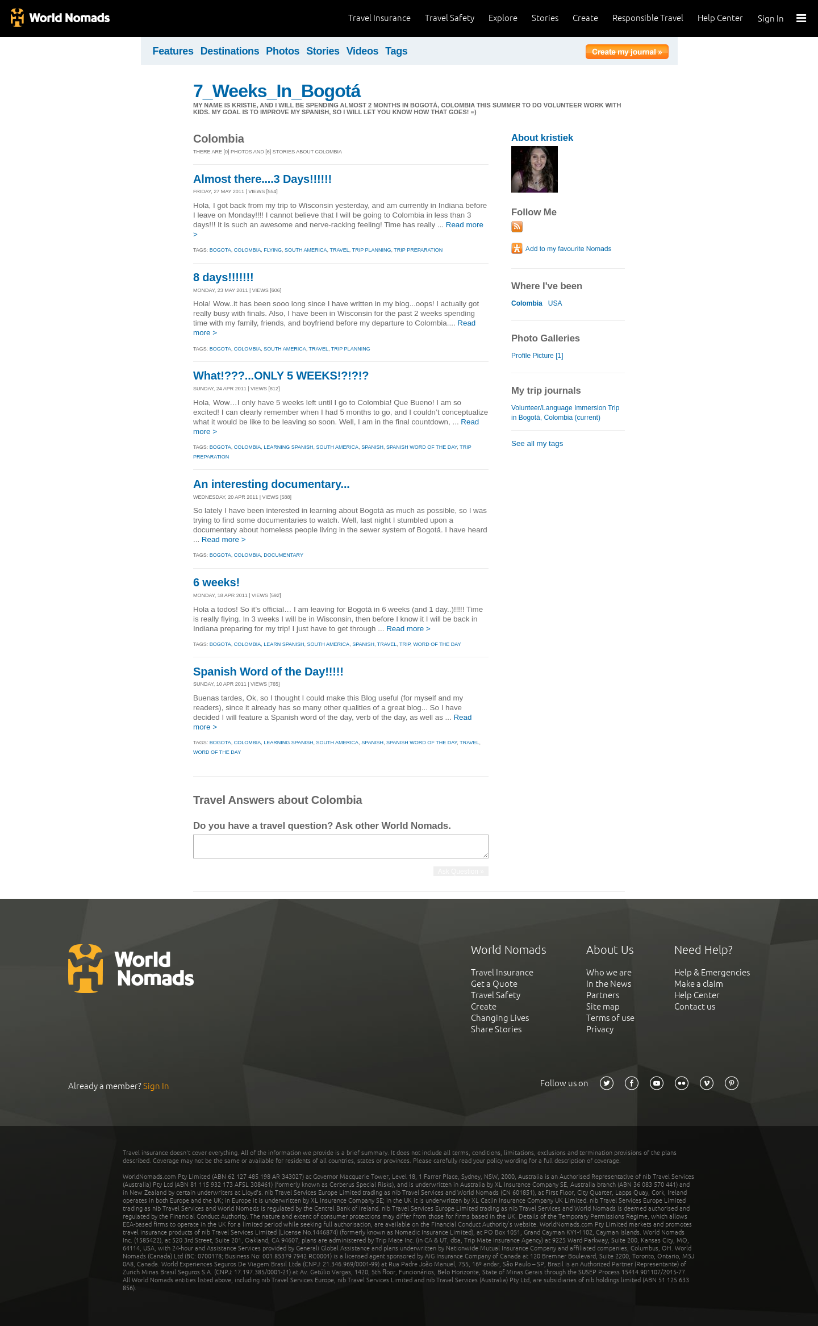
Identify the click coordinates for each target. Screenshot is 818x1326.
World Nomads (59, 18)
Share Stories (496, 1029)
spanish (372, 447)
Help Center (720, 18)
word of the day (437, 644)
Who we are (609, 972)
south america (306, 250)
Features (173, 51)
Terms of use (610, 1018)
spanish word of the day (421, 447)
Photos (282, 51)
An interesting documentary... (271, 484)
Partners (602, 995)
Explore (503, 18)
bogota (220, 250)
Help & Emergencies (712, 972)
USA (555, 303)
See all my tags (537, 443)
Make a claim (698, 984)
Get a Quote (494, 984)
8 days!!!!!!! (223, 277)
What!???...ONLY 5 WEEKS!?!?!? (281, 375)
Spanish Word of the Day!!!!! (268, 671)
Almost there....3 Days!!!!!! (262, 179)
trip (404, 644)
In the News (608, 984)
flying (273, 250)
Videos (363, 51)
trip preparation (418, 250)
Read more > (224, 539)
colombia (247, 250)
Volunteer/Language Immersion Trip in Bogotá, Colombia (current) (565, 413)
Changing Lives (500, 1018)
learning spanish (288, 447)
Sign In (771, 18)
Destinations (230, 51)
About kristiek (542, 137)
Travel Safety (449, 18)
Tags (396, 51)
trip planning (371, 250)
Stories (545, 18)
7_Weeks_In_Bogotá (276, 91)
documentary (283, 555)
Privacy (600, 1029)
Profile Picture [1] (537, 356)
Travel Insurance (379, 18)
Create (585, 18)
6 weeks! (216, 582)
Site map (603, 1006)
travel (339, 250)
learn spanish (284, 644)
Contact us (694, 1006)
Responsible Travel (647, 18)
